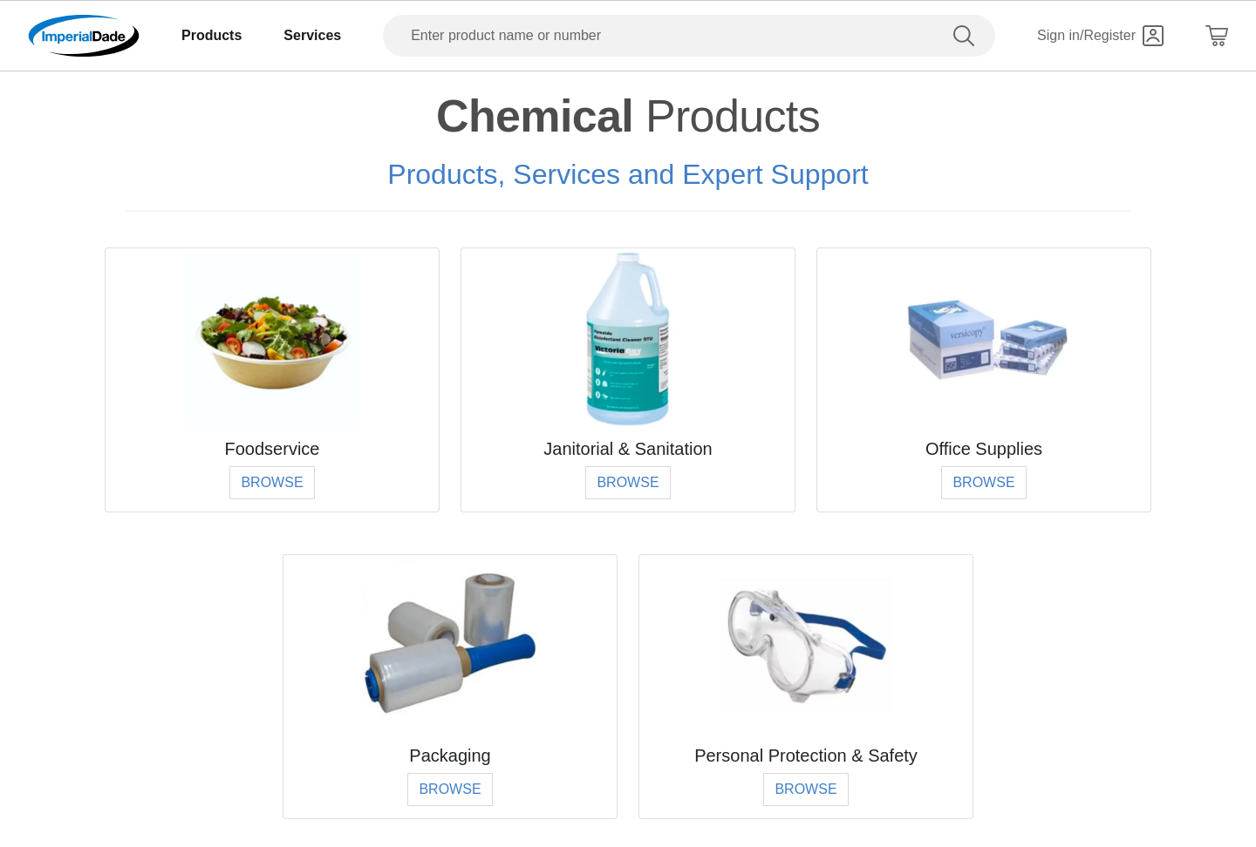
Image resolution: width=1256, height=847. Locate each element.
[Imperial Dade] (84, 36)
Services (312, 35)
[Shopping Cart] (1216, 35)
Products (211, 35)
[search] (967, 36)
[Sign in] (1100, 35)
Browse (272, 482)
